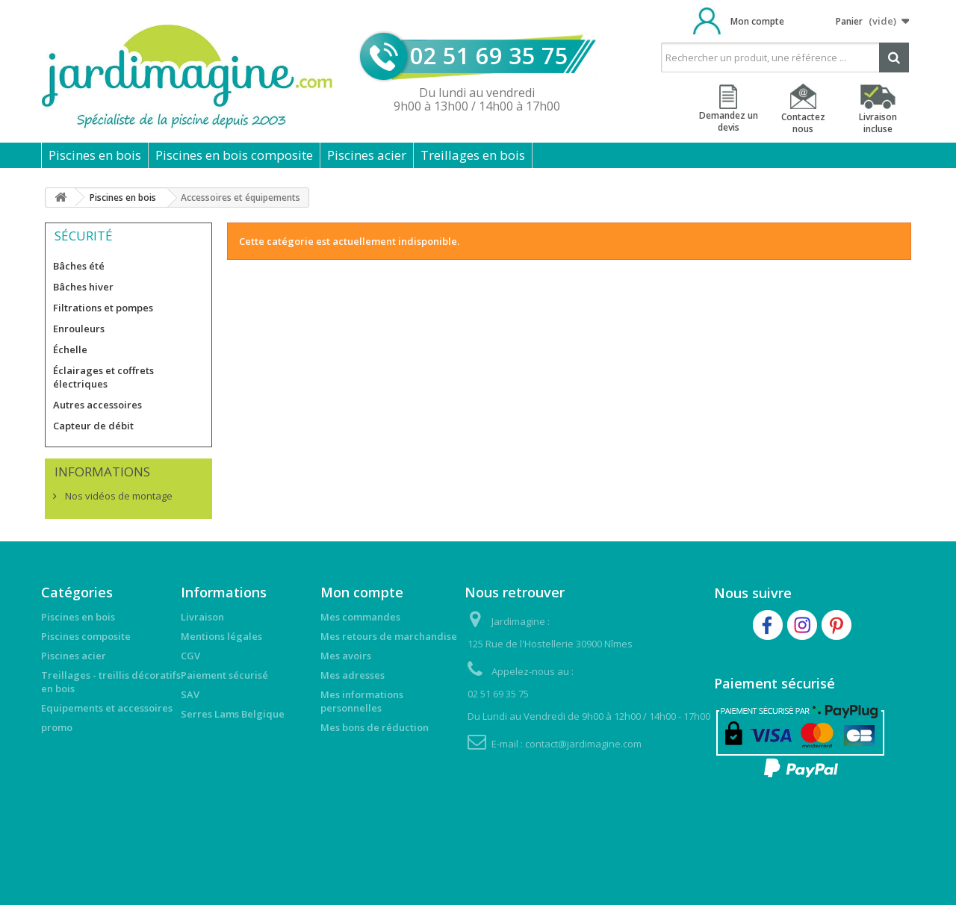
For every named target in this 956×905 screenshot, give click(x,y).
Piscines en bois (95, 155)
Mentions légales (221, 636)
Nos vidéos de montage (118, 496)
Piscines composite (86, 636)
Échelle (70, 349)
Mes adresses (352, 675)
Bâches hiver (83, 286)
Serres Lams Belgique (233, 714)
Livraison (202, 616)
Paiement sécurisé (224, 675)
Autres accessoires (97, 404)
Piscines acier (366, 155)
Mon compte (757, 21)
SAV (190, 694)
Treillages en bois (472, 155)
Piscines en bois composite (234, 155)
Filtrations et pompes (103, 307)
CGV (190, 655)
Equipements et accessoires (107, 708)
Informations (102, 471)
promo (56, 727)
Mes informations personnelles (361, 701)
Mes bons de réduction (374, 727)
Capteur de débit (93, 425)
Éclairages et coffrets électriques (103, 377)
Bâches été (79, 266)
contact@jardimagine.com (583, 743)
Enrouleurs (79, 328)
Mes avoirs (345, 655)
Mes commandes (360, 616)
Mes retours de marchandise (388, 636)
